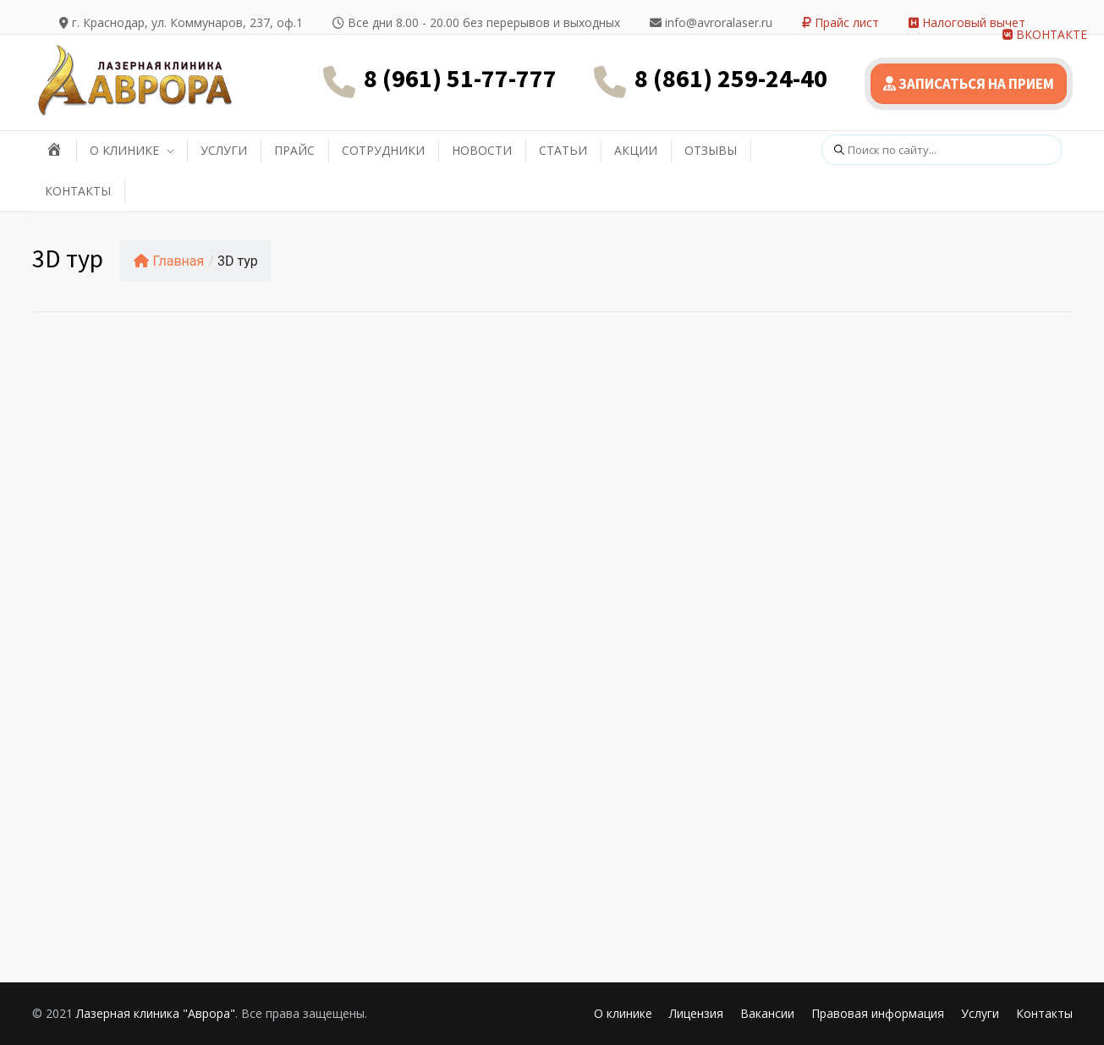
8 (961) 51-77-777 (460, 78)
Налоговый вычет (967, 22)
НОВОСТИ (482, 150)
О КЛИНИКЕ (124, 150)
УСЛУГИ (223, 150)
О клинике (623, 1013)
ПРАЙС (294, 150)
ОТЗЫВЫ (710, 150)
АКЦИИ (635, 150)
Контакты (1044, 1013)
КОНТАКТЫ (78, 191)
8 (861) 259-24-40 (730, 78)
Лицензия (696, 1013)
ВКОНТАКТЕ (1044, 34)
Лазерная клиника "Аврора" (155, 1013)
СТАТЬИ (563, 150)
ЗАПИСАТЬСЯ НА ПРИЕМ (968, 83)
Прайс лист (840, 22)
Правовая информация (877, 1013)
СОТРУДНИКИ (383, 150)
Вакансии (767, 1013)
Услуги (980, 1013)
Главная (169, 261)
